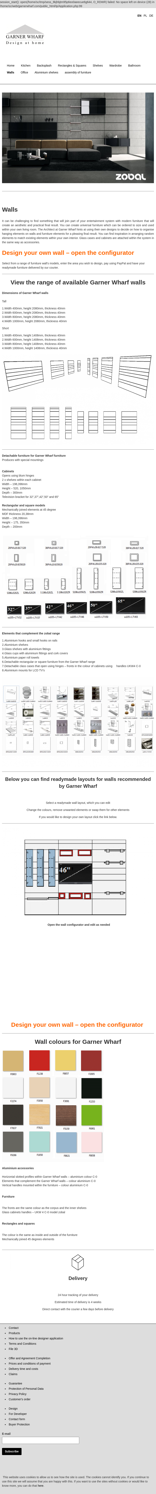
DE (151, 15)
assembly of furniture (78, 72)
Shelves (98, 65)
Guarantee (15, 1383)
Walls (10, 72)
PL (145, 15)
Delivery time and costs (23, 1368)
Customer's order (19, 1399)
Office (24, 72)
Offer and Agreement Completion (29, 1358)
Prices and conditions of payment (30, 1363)
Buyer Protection (19, 1424)
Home (10, 65)
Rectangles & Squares (72, 65)
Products (14, 1333)
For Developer (18, 1413)
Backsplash (44, 65)
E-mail (6, 1433)
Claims (13, 1374)
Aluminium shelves (46, 72)
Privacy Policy (17, 1394)
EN (139, 15)
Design (13, 1408)
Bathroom (134, 65)
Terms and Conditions (22, 1343)
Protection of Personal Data (26, 1388)
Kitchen (25, 65)
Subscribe (12, 1451)
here (40, 1485)
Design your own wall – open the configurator (68, 252)
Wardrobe (115, 65)
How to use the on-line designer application (36, 1338)
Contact (13, 1327)
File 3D (13, 1349)
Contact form (17, 1419)
